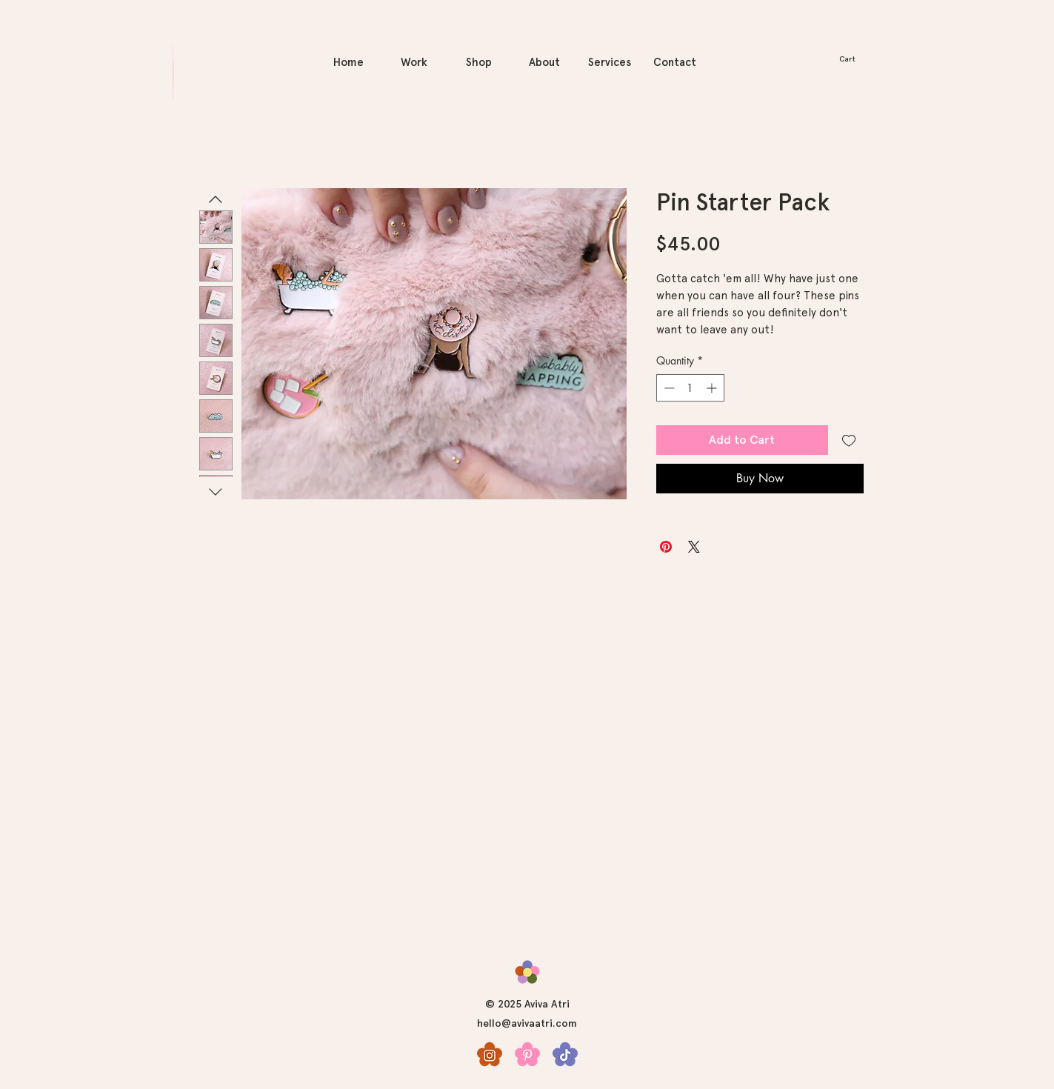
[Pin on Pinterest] (666, 547)
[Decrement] (667, 388)
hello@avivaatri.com (527, 1023)
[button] (853, 58)
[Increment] (713, 388)
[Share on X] (694, 547)
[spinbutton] (690, 388)
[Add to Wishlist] (849, 440)
